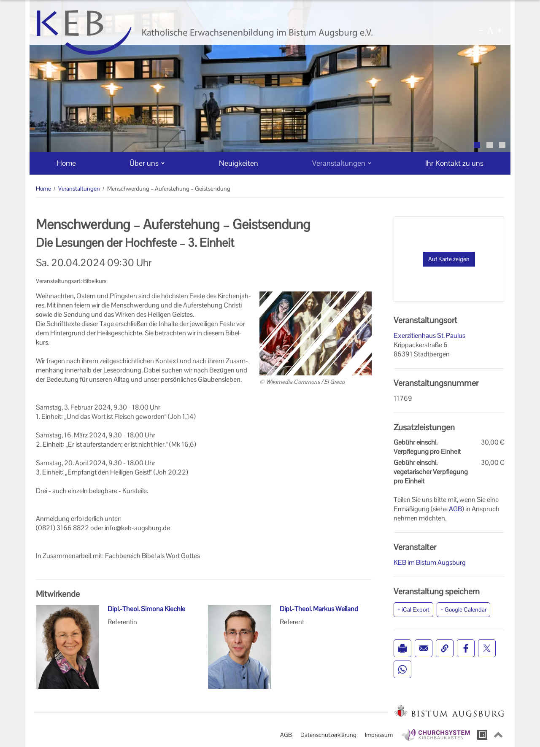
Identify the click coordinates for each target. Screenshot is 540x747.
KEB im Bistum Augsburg (430, 562)
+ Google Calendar (463, 609)
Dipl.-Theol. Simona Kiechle (146, 608)
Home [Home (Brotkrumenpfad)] (43, 188)
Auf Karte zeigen (449, 259)
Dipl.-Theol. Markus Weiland (319, 608)
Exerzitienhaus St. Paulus (429, 335)
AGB (455, 508)
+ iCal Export (413, 609)
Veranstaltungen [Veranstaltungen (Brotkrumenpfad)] (79, 188)
